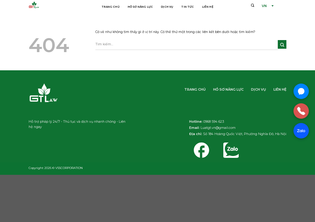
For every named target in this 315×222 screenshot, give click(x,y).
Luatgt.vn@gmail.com (218, 128)
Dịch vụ (167, 6)
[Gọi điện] (301, 111)
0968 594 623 (213, 122)
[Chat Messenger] (301, 91)
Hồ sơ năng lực (140, 6)
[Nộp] (282, 44)
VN (264, 6)
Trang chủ (111, 6)
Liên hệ (207, 6)
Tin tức (187, 6)
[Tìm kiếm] (252, 5)
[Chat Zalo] (301, 130)
